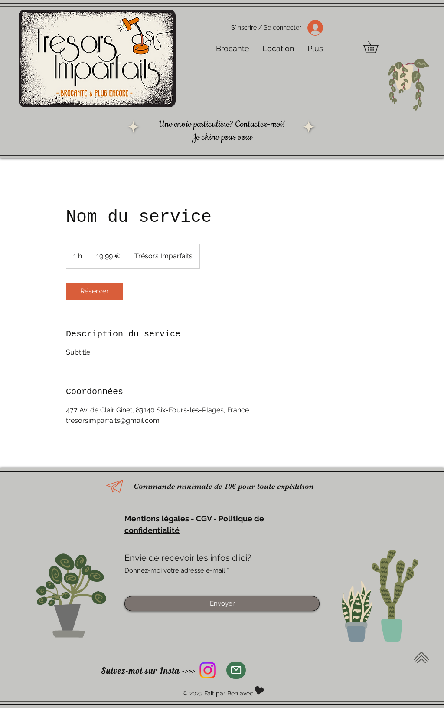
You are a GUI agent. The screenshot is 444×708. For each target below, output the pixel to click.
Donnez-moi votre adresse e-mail (174, 570)
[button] (376, 47)
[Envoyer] (222, 603)
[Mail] (236, 670)
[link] (94, 291)
